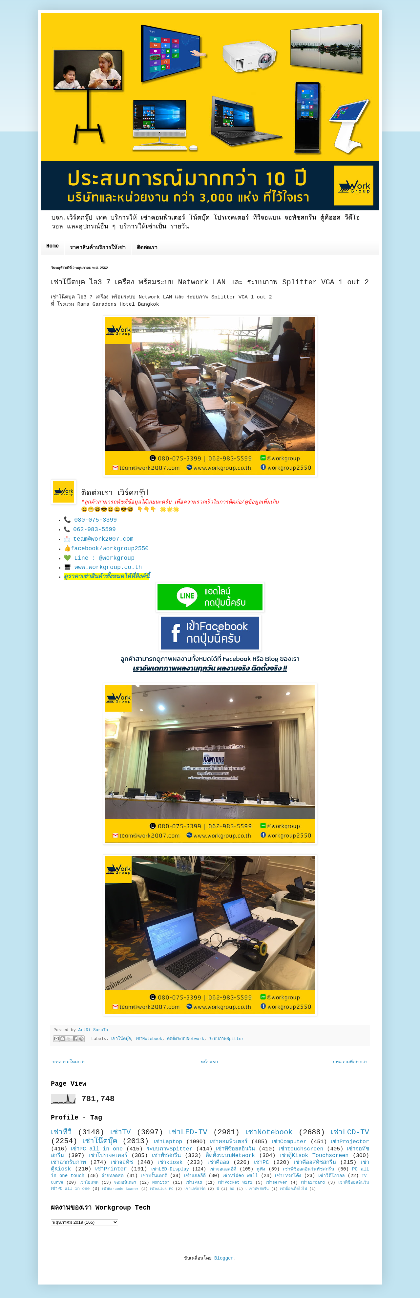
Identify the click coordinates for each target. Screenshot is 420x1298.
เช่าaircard (313, 1182)
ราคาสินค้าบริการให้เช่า (98, 248)
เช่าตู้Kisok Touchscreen (314, 1155)
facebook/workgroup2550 (110, 548)
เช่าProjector (350, 1142)
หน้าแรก (209, 1062)
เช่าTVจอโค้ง (288, 1175)
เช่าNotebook (149, 1039)
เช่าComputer (289, 1142)
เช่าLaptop (168, 1142)
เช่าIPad (194, 1182)
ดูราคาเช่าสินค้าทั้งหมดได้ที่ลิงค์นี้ (106, 576)
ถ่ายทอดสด (112, 1175)
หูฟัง (261, 1169)
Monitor (161, 1182)
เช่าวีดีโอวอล (331, 1175)
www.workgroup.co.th (108, 567)
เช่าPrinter (111, 1169)
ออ (232, 1189)
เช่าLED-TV (188, 1132)
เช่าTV (120, 1132)
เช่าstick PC (162, 1189)
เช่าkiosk (170, 1162)
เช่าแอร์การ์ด (194, 1189)
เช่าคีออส (218, 1162)
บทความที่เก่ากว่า (350, 1062)
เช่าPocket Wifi (235, 1182)
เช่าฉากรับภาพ (68, 1162)
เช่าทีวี (61, 1132)
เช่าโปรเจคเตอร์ (108, 1155)
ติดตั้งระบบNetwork (185, 1039)
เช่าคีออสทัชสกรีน (315, 1162)
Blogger (224, 1258)
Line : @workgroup (104, 558)
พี (218, 1189)
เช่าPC (261, 1162)
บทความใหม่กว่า (69, 1062)
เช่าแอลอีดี (195, 1175)
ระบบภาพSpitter (226, 1039)
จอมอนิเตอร (125, 1182)
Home (52, 246)
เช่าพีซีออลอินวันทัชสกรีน (308, 1169)
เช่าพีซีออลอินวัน (235, 1149)
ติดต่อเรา (147, 248)
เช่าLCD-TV (350, 1132)
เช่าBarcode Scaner (120, 1189)
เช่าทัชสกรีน (166, 1155)
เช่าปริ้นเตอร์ (154, 1175)
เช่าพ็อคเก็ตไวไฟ (293, 1189)
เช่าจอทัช (122, 1162)
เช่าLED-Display (170, 1169)
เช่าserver (276, 1182)
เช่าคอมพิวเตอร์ (228, 1142)
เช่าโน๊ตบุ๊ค (121, 1039)
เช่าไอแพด (88, 1182)
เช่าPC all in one (97, 1149)
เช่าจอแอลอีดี (222, 1169)
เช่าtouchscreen (301, 1149)
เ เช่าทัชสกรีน (257, 1189)
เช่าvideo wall (240, 1175)
